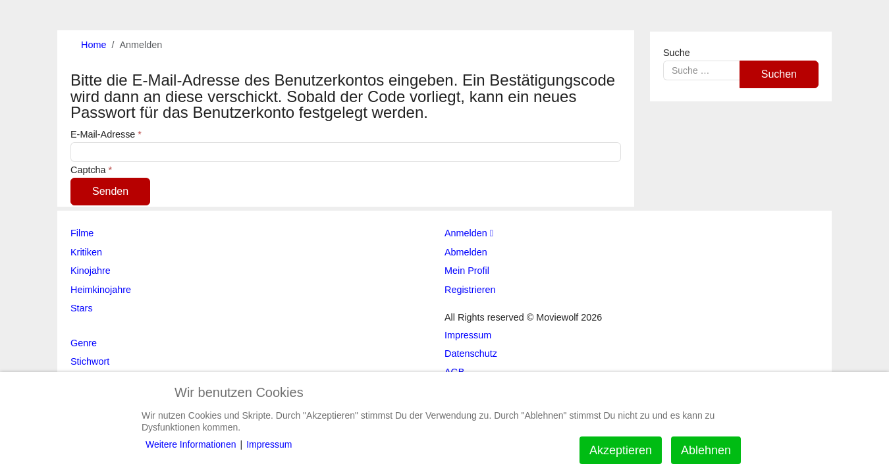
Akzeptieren (620, 450)
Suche (676, 52)
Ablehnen (706, 450)
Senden (110, 191)
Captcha (91, 170)
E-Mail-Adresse (106, 134)
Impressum (269, 444)
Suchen (779, 74)
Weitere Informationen (191, 444)
